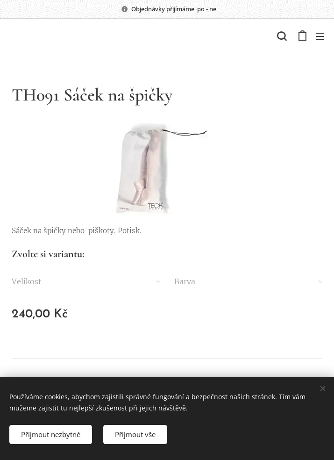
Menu (320, 36)
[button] (281, 36)
